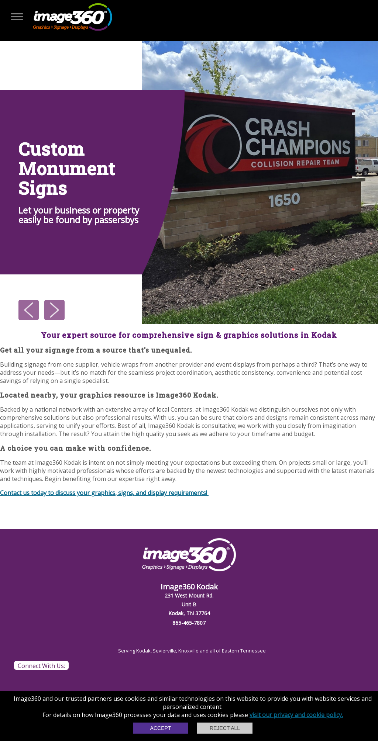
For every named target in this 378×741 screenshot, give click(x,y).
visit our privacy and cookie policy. (296, 715)
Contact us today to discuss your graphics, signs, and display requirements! (104, 493)
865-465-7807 (189, 622)
